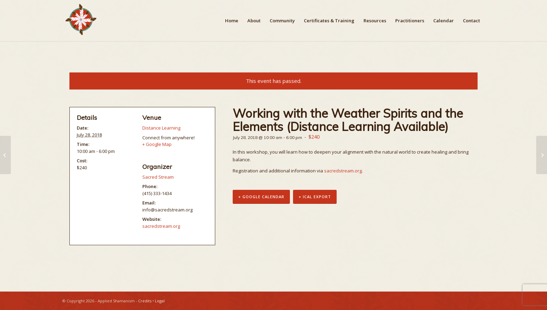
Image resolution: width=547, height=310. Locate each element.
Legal (160, 300)
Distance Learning (161, 128)
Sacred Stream (158, 177)
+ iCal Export (315, 196)
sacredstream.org (343, 171)
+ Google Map (157, 144)
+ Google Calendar (261, 196)
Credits (144, 300)
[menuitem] (231, 20)
